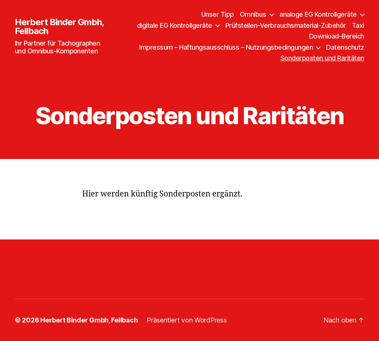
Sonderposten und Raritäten (322, 58)
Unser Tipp (217, 14)
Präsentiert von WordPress (187, 320)
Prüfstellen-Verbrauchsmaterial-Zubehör (285, 25)
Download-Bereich (336, 36)
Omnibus (253, 14)
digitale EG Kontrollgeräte (174, 25)
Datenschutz (345, 47)
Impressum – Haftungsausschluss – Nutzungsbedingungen (226, 47)
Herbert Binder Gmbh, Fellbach (59, 27)
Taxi (358, 25)
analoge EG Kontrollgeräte (318, 14)
